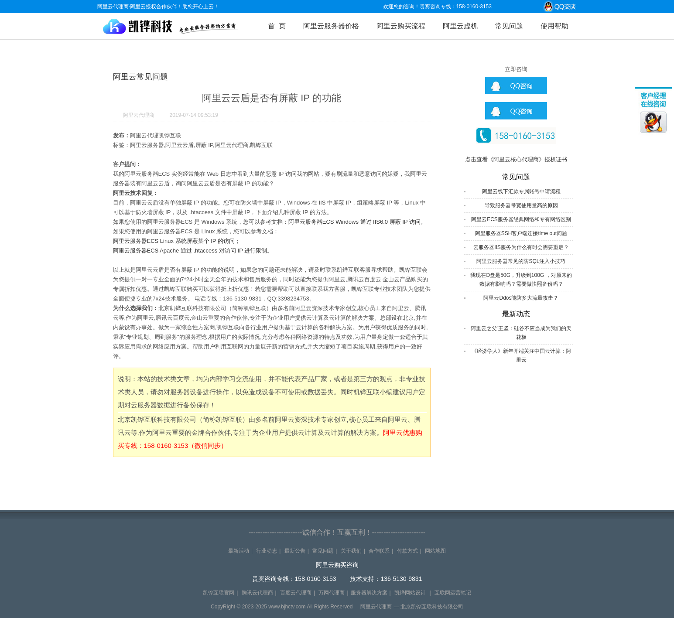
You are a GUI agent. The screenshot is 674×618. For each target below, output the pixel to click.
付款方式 (407, 551)
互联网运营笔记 (453, 593)
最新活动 (238, 551)
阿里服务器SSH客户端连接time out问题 (521, 233)
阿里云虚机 (460, 26)
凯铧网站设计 (410, 593)
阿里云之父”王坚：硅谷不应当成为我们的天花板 (521, 332)
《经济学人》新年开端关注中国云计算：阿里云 (521, 355)
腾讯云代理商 (257, 593)
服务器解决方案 (369, 593)
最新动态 (516, 314)
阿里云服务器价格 (331, 26)
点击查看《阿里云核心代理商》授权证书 (516, 159)
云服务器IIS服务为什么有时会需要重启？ (521, 247)
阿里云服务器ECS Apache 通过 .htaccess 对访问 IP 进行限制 (190, 250)
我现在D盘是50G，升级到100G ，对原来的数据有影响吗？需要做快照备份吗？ (520, 279)
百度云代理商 (295, 593)
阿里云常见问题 (140, 76)
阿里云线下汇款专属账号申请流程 (521, 191)
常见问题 (509, 26)
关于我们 (351, 551)
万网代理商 (331, 593)
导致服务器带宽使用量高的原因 (521, 205)
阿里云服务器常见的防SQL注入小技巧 (520, 261)
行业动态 (266, 551)
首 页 (277, 26)
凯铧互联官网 (218, 593)
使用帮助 (554, 26)
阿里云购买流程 (400, 26)
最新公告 (294, 551)
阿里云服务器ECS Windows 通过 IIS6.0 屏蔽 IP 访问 (354, 222)
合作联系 (379, 551)
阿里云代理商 (138, 115)
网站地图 (435, 551)
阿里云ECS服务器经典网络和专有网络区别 (521, 219)
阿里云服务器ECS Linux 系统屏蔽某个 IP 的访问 (174, 241)
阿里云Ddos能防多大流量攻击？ (520, 298)
